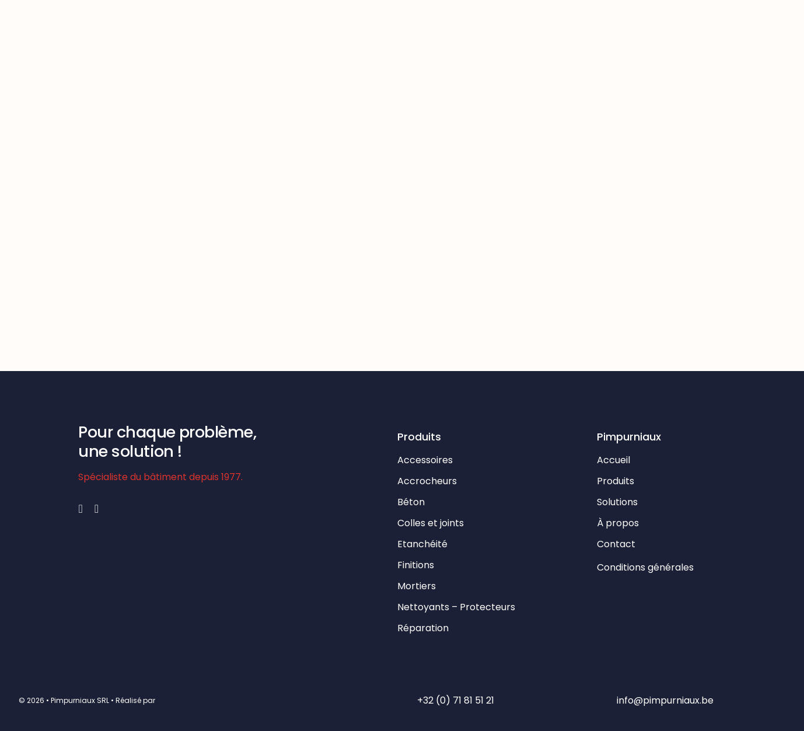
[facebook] (80, 509)
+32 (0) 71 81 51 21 (455, 700)
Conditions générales (646, 567)
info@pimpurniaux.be (665, 700)
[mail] (97, 509)
